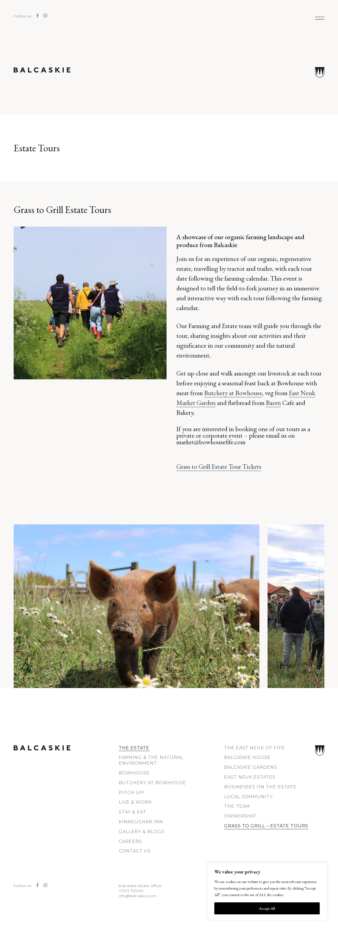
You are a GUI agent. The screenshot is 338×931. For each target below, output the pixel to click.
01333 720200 (131, 890)
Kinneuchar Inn (141, 821)
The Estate (134, 747)
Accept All (267, 908)
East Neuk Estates (249, 777)
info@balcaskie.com (137, 896)
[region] (267, 891)
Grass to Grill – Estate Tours (266, 825)
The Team (237, 806)
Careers (130, 841)
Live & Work (135, 802)
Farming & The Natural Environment (151, 760)
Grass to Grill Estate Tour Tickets (218, 466)
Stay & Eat (132, 812)
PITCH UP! (131, 792)
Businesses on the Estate (260, 786)
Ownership (240, 816)
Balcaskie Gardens (250, 767)
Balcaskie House (247, 757)
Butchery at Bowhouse (233, 393)
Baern (273, 402)
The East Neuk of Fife (254, 747)
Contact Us (135, 851)
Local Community (248, 796)
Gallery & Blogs (141, 831)
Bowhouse (134, 773)
